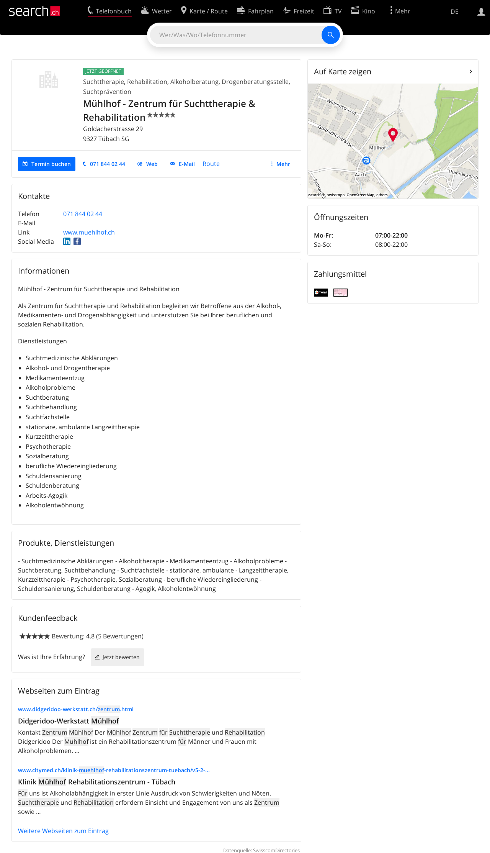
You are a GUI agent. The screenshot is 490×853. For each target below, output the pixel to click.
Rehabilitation (147, 81)
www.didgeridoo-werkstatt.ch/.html (76, 709)
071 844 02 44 (107, 163)
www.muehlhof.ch (89, 232)
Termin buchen (51, 163)
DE (455, 11)
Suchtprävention (107, 91)
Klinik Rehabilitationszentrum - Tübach (96, 781)
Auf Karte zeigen (342, 71)
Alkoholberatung (194, 81)
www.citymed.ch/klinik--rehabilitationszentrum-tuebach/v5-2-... (114, 770)
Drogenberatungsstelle (255, 81)
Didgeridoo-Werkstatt (68, 720)
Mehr (283, 163)
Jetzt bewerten (121, 657)
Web (152, 163)
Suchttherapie (103, 81)
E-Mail (187, 163)
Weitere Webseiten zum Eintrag (63, 831)
